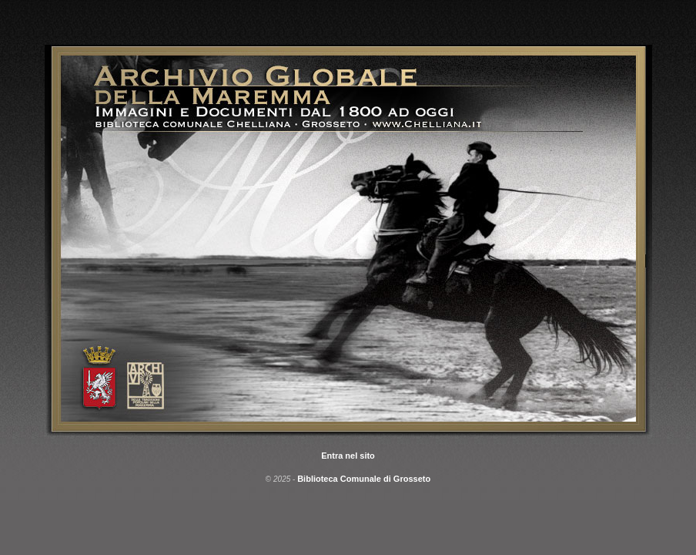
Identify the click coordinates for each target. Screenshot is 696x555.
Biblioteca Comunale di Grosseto (363, 478)
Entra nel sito (348, 455)
